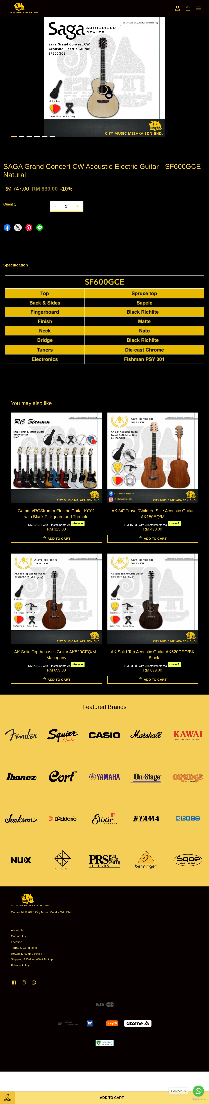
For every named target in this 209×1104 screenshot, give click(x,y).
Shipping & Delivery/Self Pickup (32, 959)
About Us (17, 930)
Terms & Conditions (24, 947)
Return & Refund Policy (26, 953)
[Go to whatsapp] (198, 1091)
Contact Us (18, 936)
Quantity (9, 204)
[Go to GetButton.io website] (198, 1099)
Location (16, 942)
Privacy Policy (20, 965)
